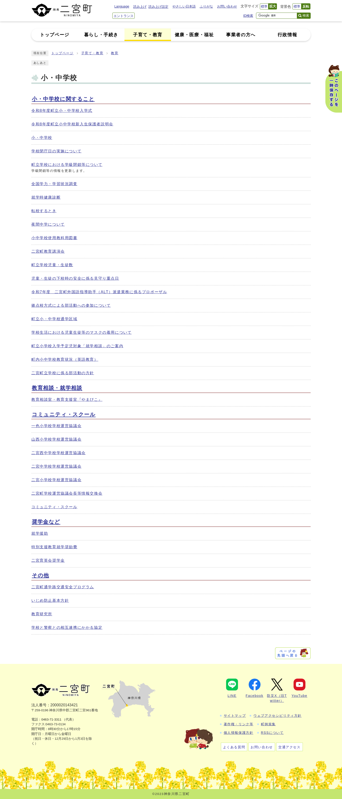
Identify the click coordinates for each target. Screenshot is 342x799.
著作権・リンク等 (238, 724)
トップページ (62, 53)
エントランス (123, 16)
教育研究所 (41, 614)
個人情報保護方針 (238, 733)
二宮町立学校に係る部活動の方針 (62, 373)
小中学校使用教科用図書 (54, 238)
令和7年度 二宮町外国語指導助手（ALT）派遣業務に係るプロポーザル (99, 292)
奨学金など (46, 522)
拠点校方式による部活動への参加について (71, 305)
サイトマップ (235, 715)
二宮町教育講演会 (48, 251)
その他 (40, 575)
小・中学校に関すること (63, 99)
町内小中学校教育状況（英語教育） (64, 359)
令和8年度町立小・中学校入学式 (61, 111)
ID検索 (248, 16)
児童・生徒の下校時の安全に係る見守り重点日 (75, 278)
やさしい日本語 (184, 6)
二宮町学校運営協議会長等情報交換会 (66, 493)
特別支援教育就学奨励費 (54, 547)
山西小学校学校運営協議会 (56, 439)
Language (121, 6)
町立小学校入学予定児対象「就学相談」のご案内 (77, 346)
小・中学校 (41, 138)
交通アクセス (289, 747)
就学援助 (39, 533)
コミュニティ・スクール (64, 414)
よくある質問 (234, 747)
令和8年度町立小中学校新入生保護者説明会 (72, 124)
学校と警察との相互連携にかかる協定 (66, 628)
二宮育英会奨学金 (48, 560)
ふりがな (206, 6)
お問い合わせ (227, 6)
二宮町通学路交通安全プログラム (62, 587)
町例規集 (268, 724)
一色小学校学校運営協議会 (56, 426)
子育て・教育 (92, 53)
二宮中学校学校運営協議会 (56, 466)
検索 (306, 15)
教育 (114, 53)
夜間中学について (48, 224)
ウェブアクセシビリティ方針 (277, 715)
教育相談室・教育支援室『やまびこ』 (66, 399)
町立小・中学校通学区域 (54, 319)
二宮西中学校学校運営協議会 (58, 453)
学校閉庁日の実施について (56, 151)
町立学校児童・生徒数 (52, 265)
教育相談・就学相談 (57, 388)
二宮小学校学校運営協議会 (56, 480)
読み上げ (140, 7)
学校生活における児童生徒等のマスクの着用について (81, 332)
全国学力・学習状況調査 (54, 184)
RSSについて (272, 733)
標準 (264, 6)
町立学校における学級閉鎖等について (66, 165)
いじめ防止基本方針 (50, 600)
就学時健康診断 (46, 197)
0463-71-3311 (51, 719)
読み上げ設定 (158, 7)
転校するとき (44, 211)
